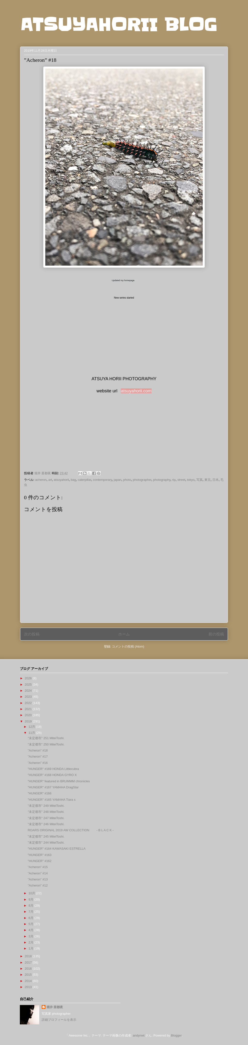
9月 (31, 899)
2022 (29, 703)
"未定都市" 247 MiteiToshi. (46, 818)
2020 (29, 715)
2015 (29, 974)
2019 (29, 721)
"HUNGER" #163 (39, 855)
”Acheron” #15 (37, 867)
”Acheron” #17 (37, 756)
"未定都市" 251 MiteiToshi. (46, 738)
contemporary (102, 480)
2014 (29, 981)
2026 (29, 678)
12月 (32, 726)
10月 (32, 893)
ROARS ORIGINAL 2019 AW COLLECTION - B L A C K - (71, 830)
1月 (31, 948)
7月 (31, 911)
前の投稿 (216, 634)
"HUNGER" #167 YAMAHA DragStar (53, 787)
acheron (40, 480)
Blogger (176, 1035)
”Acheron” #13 (37, 879)
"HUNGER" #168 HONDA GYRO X (52, 775)
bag (73, 480)
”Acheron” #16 (37, 763)
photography (161, 480)
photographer (142, 480)
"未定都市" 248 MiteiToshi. (46, 812)
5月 (31, 924)
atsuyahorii (61, 480)
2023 (29, 696)
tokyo (190, 480)
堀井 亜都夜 (54, 1007)
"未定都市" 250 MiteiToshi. (46, 744)
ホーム (124, 634)
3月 (31, 936)
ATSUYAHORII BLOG (118, 25)
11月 (32, 733)
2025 (29, 684)
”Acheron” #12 (37, 885)
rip (174, 480)
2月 (31, 942)
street (181, 480)
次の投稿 (31, 634)
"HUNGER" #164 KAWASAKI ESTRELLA (56, 848)
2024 (29, 690)
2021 (29, 709)
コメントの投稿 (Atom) (128, 646)
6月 (31, 918)
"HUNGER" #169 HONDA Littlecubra (53, 769)
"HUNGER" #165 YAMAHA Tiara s (51, 799)
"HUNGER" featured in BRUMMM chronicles (59, 781)
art (50, 480)
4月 (31, 930)
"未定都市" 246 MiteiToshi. (46, 824)
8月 (31, 905)
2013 (29, 987)
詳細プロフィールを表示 (59, 1019)
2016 (29, 968)
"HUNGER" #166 (39, 793)
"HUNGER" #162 (39, 861)
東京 (207, 480)
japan (118, 480)
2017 (29, 962)
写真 (199, 480)
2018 (29, 956)
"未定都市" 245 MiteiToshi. (46, 836)
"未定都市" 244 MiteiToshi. (46, 842)
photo (127, 480)
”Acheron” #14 (37, 873)
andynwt (138, 1035)
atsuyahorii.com (136, 390)
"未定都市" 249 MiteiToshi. (46, 806)
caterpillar (84, 480)
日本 (215, 480)
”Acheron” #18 (37, 750)
